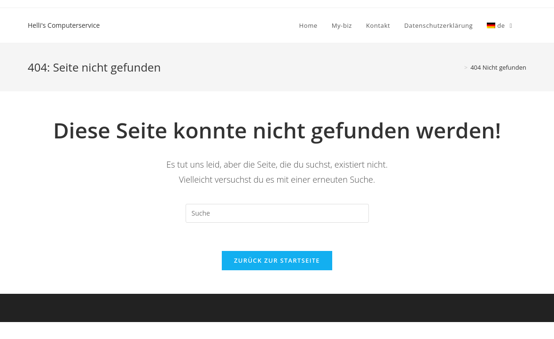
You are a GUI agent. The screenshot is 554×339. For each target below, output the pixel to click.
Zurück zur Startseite (277, 260)
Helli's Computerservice (64, 25)
